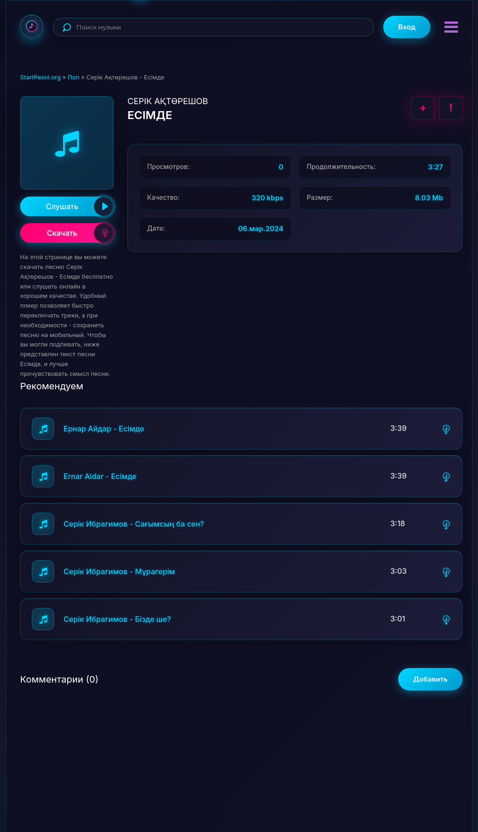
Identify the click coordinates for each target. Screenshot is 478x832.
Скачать (80, 233)
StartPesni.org (40, 77)
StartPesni (31, 26)
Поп (73, 77)
